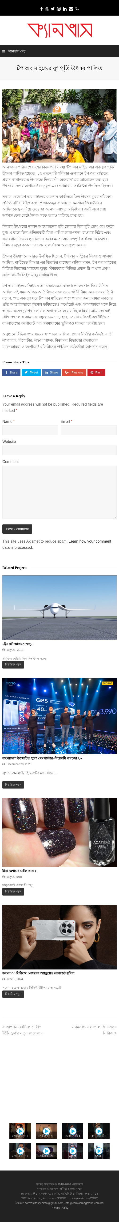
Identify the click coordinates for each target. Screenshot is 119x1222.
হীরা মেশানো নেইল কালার (19, 871)
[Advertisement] (59, 1076)
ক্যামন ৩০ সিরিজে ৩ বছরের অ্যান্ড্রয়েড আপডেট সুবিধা (38, 973)
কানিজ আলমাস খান (70, 1189)
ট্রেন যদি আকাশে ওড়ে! (17, 644)
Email (66, 422)
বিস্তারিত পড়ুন (13, 664)
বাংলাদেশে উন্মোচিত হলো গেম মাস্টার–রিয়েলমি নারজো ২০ (42, 758)
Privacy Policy (59, 1207)
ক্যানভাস (78, 1184)
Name (8, 422)
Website (9, 442)
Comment (10, 462)
